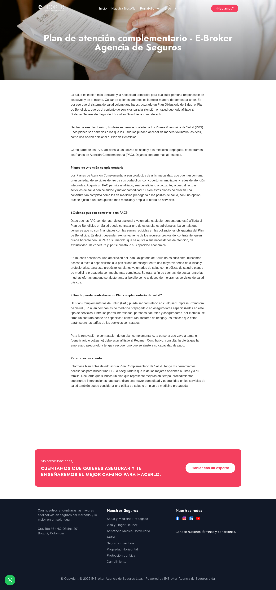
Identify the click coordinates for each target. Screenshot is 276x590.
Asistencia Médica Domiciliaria (128, 531)
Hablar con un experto (210, 468)
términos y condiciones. (219, 532)
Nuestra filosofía (123, 8)
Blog (167, 8)
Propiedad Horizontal (122, 549)
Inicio (103, 8)
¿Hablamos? (225, 8)
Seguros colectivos (120, 543)
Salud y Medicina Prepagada (127, 519)
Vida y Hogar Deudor (122, 525)
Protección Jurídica (121, 555)
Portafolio (147, 8)
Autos (111, 537)
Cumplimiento (116, 561)
